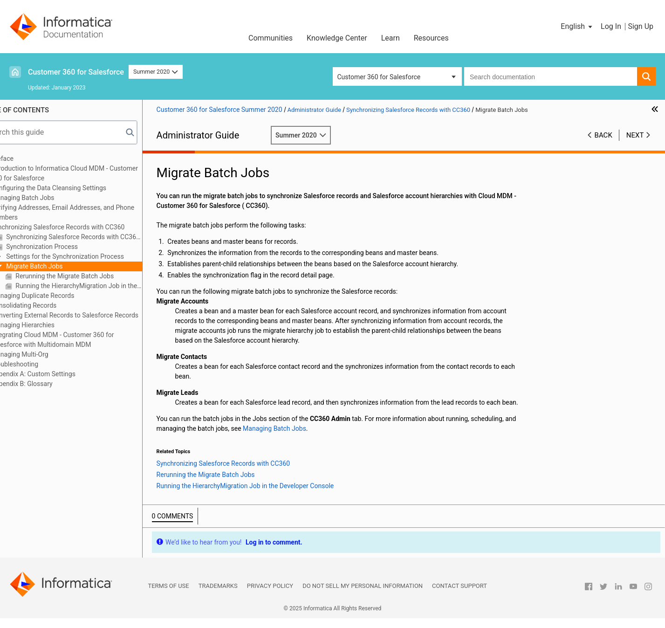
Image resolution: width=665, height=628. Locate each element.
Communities (270, 38)
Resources (431, 38)
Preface (26, 158)
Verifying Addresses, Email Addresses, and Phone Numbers (86, 212)
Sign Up (640, 26)
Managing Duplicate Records (57, 295)
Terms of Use (168, 595)
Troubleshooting (38, 364)
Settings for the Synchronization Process (88, 256)
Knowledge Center (337, 38)
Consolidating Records (48, 305)
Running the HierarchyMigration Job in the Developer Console (102, 286)
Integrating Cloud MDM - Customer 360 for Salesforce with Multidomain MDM (76, 339)
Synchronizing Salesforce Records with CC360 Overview (97, 237)
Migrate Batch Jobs (58, 266)
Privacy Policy (270, 595)
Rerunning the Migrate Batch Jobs (88, 276)
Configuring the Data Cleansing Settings (72, 188)
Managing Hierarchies (47, 325)
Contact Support (459, 595)
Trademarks (218, 595)
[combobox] (550, 76)
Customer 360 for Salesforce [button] (379, 77)
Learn (390, 38)
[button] (577, 26)
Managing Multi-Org (44, 354)
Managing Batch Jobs (47, 197)
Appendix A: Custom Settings (57, 374)
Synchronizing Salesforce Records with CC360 (82, 227)
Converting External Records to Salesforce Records (89, 315)
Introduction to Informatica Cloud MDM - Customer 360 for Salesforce (88, 173)
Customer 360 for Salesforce (76, 72)
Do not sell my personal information (362, 595)
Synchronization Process (65, 246)
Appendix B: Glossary (46, 383)
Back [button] (603, 135)
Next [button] (635, 135)
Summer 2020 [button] (155, 71)
